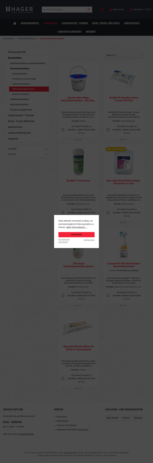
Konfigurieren (89, 240)
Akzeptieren (76, 234)
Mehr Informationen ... (76, 227)
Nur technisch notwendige (64, 240)
